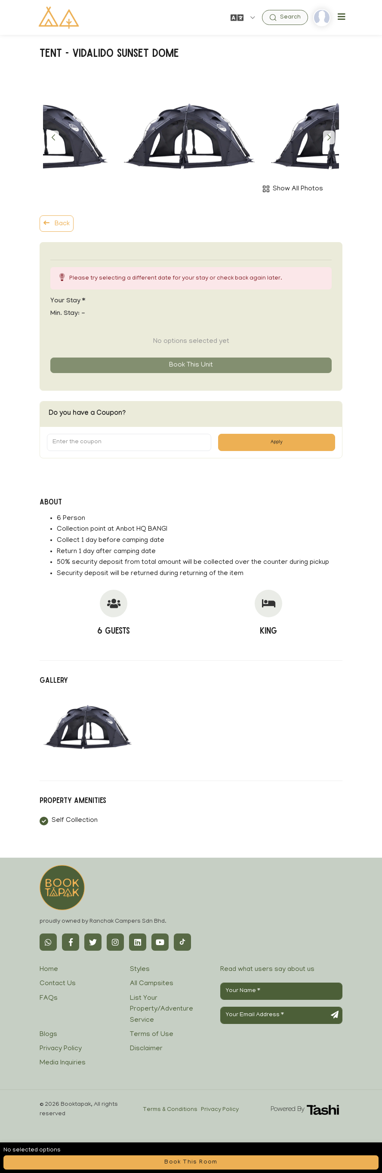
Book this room (191, 1162)
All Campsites (151, 984)
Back (56, 223)
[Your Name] (281, 991)
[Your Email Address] (281, 1015)
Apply (277, 442)
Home (49, 970)
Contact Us (58, 984)
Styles (140, 970)
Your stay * (67, 301)
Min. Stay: (67, 314)
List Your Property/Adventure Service (161, 1009)
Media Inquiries (63, 1063)
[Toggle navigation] (341, 17)
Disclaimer (146, 1049)
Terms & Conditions (170, 1110)
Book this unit (191, 365)
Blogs (48, 1035)
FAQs (49, 998)
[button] (53, 137)
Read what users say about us (267, 970)
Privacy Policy (61, 1049)
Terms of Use (151, 1035)
